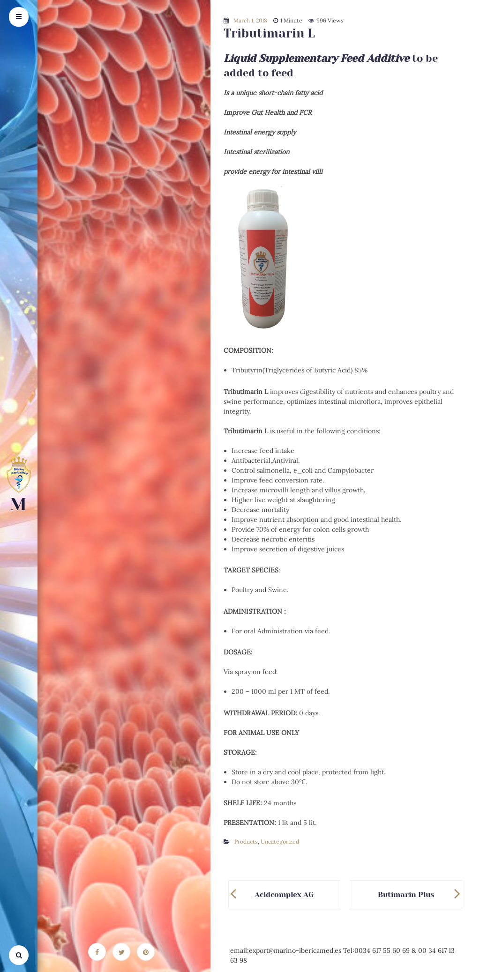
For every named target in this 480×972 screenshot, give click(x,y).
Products (246, 841)
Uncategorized (280, 841)
